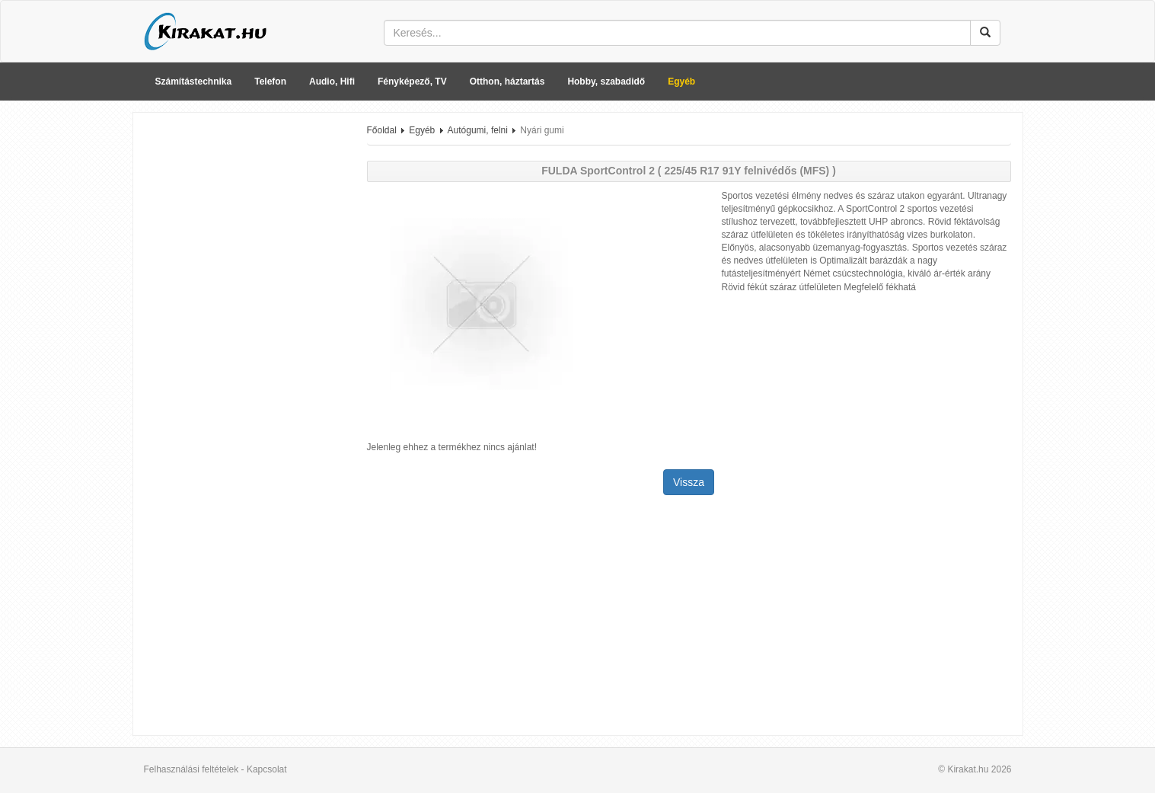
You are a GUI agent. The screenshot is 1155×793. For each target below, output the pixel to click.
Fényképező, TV (412, 81)
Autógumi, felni (478, 130)
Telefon (270, 81)
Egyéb (681, 81)
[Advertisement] (244, 352)
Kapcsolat (267, 769)
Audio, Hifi (332, 81)
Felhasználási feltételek (191, 769)
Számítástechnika (193, 81)
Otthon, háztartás (507, 81)
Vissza (688, 482)
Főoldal (382, 130)
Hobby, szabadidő (606, 81)
